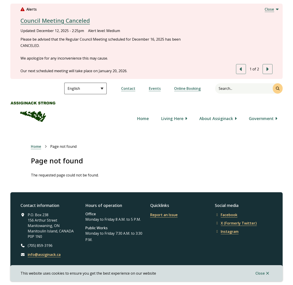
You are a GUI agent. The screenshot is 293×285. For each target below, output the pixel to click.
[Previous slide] (241, 69)
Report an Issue (164, 214)
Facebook (226, 214)
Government (261, 118)
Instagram (226, 231)
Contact (128, 88)
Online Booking (187, 88)
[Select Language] (85, 88)
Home (143, 118)
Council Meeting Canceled (55, 20)
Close (260, 273)
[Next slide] (268, 69)
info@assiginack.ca (44, 254)
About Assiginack (216, 118)
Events (155, 88)
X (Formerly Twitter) (236, 223)
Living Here (172, 118)
